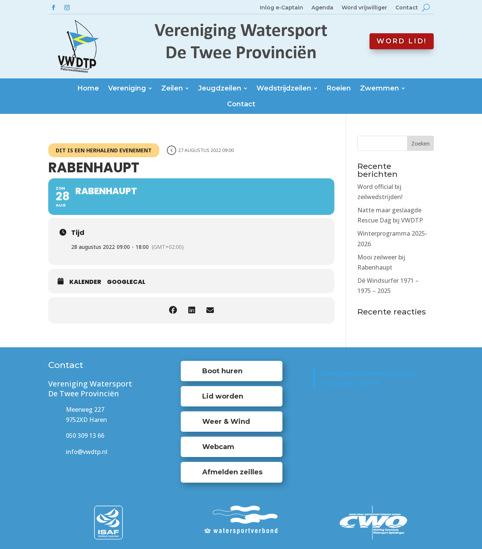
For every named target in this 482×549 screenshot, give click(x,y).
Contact (406, 8)
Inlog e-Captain (281, 8)
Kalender (85, 282)
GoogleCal (126, 282)
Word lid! (402, 41)
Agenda (322, 8)
